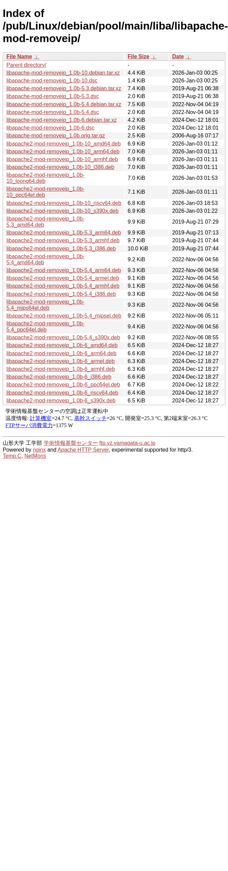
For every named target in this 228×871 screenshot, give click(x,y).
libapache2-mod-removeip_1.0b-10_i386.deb (60, 167)
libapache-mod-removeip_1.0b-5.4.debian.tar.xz (63, 104)
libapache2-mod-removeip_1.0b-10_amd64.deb (63, 144)
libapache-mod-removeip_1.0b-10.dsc (52, 80)
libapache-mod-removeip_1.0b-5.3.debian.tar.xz (63, 88)
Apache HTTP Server (83, 450)
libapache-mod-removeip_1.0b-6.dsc (50, 128)
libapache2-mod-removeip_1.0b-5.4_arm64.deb (63, 270)
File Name (19, 56)
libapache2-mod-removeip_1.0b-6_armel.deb (60, 361)
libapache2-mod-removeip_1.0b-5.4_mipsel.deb (63, 316)
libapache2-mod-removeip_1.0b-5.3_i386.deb (61, 248)
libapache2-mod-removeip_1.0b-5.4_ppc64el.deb (45, 327)
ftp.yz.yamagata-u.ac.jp (127, 443)
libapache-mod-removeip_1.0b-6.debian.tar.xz (61, 120)
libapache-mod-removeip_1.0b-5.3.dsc (52, 96)
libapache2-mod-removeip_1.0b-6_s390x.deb (61, 400)
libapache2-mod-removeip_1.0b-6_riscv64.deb (62, 393)
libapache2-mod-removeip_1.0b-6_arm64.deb (61, 353)
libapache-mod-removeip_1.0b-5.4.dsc (52, 112)
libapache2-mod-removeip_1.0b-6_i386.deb (58, 377)
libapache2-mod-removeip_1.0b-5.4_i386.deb (61, 294)
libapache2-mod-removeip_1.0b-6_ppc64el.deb (63, 384)
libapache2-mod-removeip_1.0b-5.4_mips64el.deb (45, 305)
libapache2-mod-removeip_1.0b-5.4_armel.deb (62, 278)
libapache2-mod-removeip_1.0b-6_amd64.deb (62, 345)
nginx (39, 450)
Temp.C (12, 456)
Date (178, 56)
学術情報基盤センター (71, 443)
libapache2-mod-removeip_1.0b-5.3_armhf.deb (63, 240)
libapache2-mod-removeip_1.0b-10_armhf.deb (62, 159)
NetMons (35, 456)
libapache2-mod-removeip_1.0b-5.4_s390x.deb (63, 337)
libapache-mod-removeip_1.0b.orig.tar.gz (55, 135)
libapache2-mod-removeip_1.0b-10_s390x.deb (62, 211)
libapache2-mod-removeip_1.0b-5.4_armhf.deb (63, 286)
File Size (138, 56)
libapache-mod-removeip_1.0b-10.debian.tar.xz (63, 73)
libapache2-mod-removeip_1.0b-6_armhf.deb (60, 369)
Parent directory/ (26, 65)
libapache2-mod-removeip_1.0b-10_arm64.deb (63, 151)
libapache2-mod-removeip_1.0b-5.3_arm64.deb (63, 232)
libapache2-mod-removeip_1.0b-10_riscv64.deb (63, 203)
